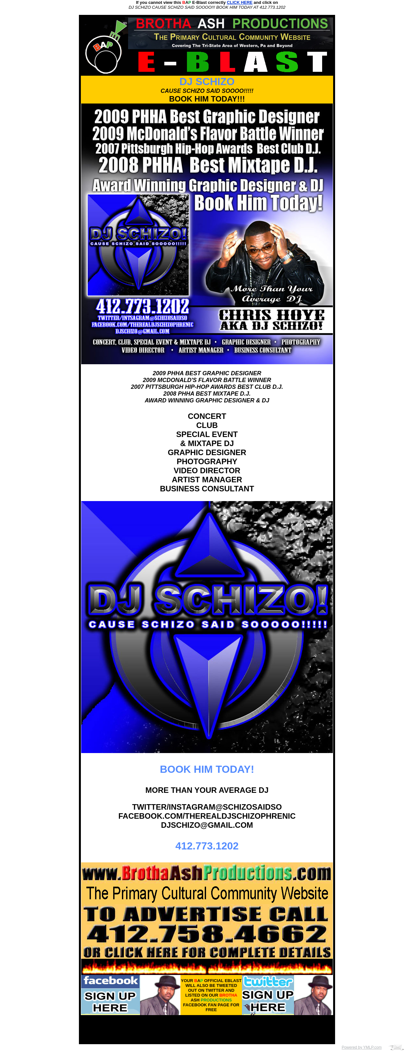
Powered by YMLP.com (362, 1047)
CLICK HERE (239, 2)
